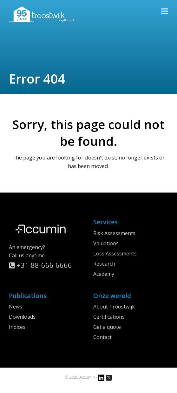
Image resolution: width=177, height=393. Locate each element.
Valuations (106, 243)
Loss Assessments (115, 253)
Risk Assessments (114, 233)
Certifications (109, 316)
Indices (17, 326)
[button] (164, 11)
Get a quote (107, 326)
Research (104, 263)
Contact (102, 337)
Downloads (22, 316)
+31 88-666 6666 (40, 265)
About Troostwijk (114, 306)
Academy (103, 273)
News (15, 306)
